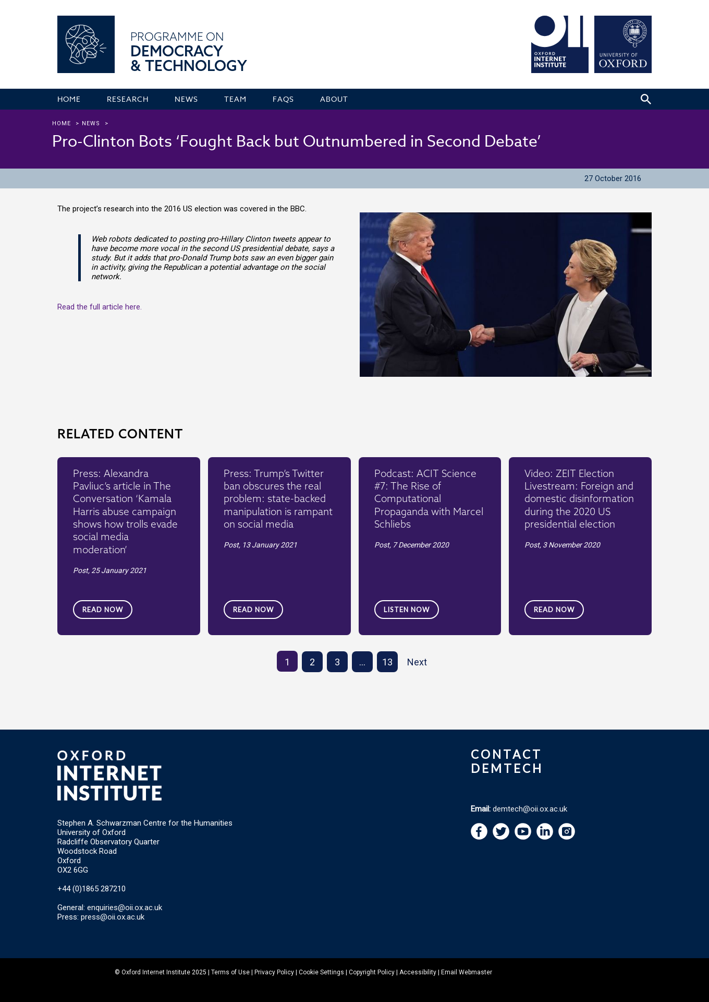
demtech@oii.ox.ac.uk (530, 809)
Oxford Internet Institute (155, 972)
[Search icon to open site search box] (646, 99)
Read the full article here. (99, 307)
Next (417, 662)
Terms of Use (230, 972)
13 (387, 662)
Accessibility (417, 972)
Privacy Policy (274, 972)
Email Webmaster (466, 972)
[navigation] (523, 837)
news (91, 123)
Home (61, 123)
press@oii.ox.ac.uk (112, 917)
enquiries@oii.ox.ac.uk (124, 907)
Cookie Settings (321, 972)
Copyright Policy (372, 972)
